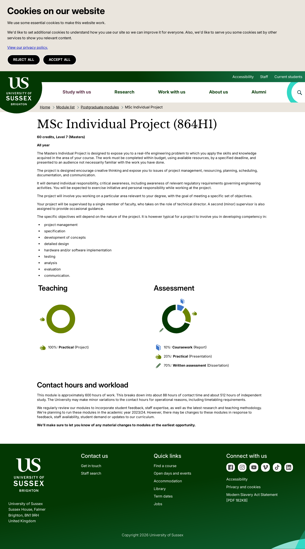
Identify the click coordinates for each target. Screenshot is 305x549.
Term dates (163, 496)
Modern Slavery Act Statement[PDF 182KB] (252, 497)
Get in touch (91, 465)
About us (218, 92)
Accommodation (168, 481)
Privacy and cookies (243, 487)
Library (160, 488)
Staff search (91, 473)
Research (124, 92)
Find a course (165, 465)
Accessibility (243, 76)
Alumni (258, 92)
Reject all (23, 59)
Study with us (77, 92)
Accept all (60, 59)
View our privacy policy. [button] (27, 47)
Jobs (158, 504)
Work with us (171, 92)
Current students (288, 76)
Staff (264, 76)
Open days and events (172, 473)
